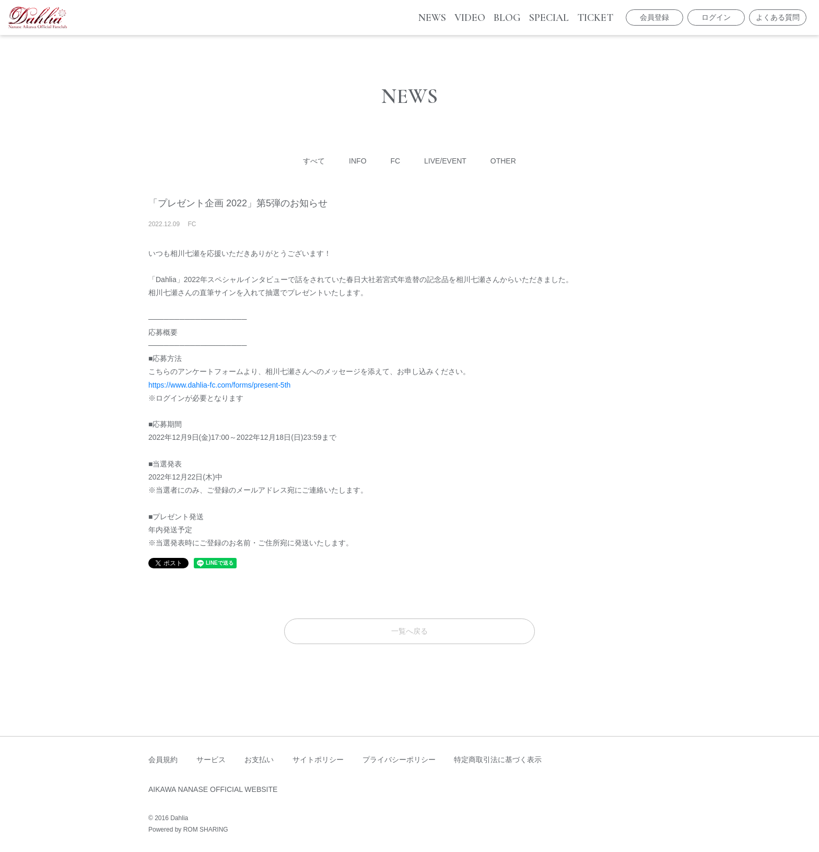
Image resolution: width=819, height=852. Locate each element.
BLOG (507, 17)
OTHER (503, 161)
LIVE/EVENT (445, 161)
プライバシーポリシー (399, 759)
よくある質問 (778, 17)
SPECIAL (549, 17)
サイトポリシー (318, 759)
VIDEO (469, 17)
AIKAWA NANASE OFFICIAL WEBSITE (212, 789)
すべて (314, 161)
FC (395, 161)
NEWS (432, 17)
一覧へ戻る (409, 631)
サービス (211, 759)
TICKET (595, 17)
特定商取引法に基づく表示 (498, 759)
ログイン (716, 17)
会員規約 (163, 759)
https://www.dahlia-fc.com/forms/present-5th (219, 385)
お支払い (259, 759)
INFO (357, 161)
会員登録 (654, 17)
